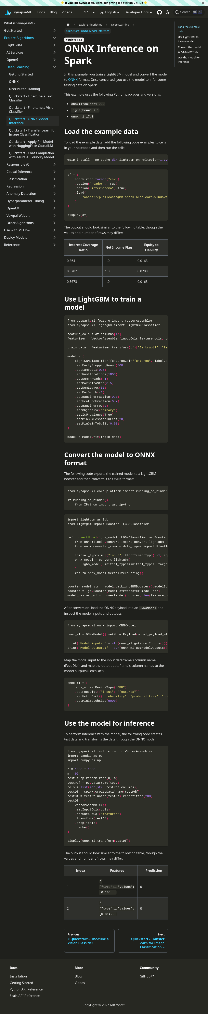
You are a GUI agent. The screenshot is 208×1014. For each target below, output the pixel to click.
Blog (53, 12)
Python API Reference (26, 989)
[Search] (189, 12)
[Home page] (68, 25)
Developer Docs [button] (136, 12)
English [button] (108, 12)
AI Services (14, 52)
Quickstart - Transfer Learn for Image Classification (32, 132)
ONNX (13, 81)
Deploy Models (15, 237)
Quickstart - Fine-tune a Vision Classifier (32, 109)
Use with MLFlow (17, 230)
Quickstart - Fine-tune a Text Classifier (31, 98)
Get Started (13, 30)
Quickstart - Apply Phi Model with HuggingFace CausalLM (31, 143)
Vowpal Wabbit (18, 215)
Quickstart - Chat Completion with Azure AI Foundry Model (31, 155)
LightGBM (14, 45)
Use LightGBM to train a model (188, 39)
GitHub (138, 3)
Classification (16, 179)
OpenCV (12, 208)
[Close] (203, 3)
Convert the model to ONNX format (189, 49)
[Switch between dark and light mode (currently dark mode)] (167, 12)
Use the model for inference (189, 60)
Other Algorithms (20, 223)
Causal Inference (19, 171)
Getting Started (21, 74)
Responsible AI (17, 164)
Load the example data (189, 29)
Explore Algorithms (19, 38)
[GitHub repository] (159, 12)
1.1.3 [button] (87, 12)
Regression (15, 186)
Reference (12, 244)
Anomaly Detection (21, 193)
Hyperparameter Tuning (25, 201)
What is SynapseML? (19, 23)
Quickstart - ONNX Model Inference (28, 121)
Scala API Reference (25, 996)
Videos (67, 12)
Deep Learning (17, 67)
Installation (18, 976)
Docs (41, 12)
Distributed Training (24, 89)
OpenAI (12, 59)
